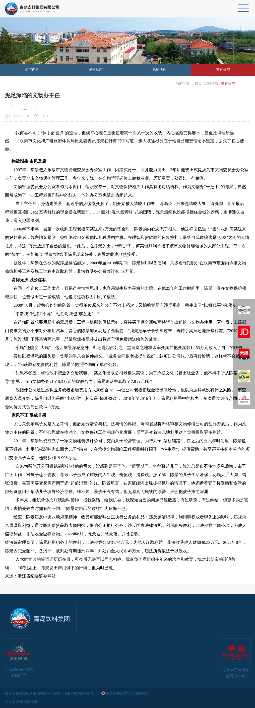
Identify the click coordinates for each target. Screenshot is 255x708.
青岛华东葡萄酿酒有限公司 (236, 658)
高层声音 (32, 69)
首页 (198, 83)
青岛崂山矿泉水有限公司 (19, 657)
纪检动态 (96, 69)
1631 (44, 116)
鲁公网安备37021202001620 (124, 694)
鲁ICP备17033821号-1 (81, 694)
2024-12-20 (20, 116)
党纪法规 (159, 69)
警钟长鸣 (223, 69)
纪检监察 (211, 83)
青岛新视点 (28, 702)
